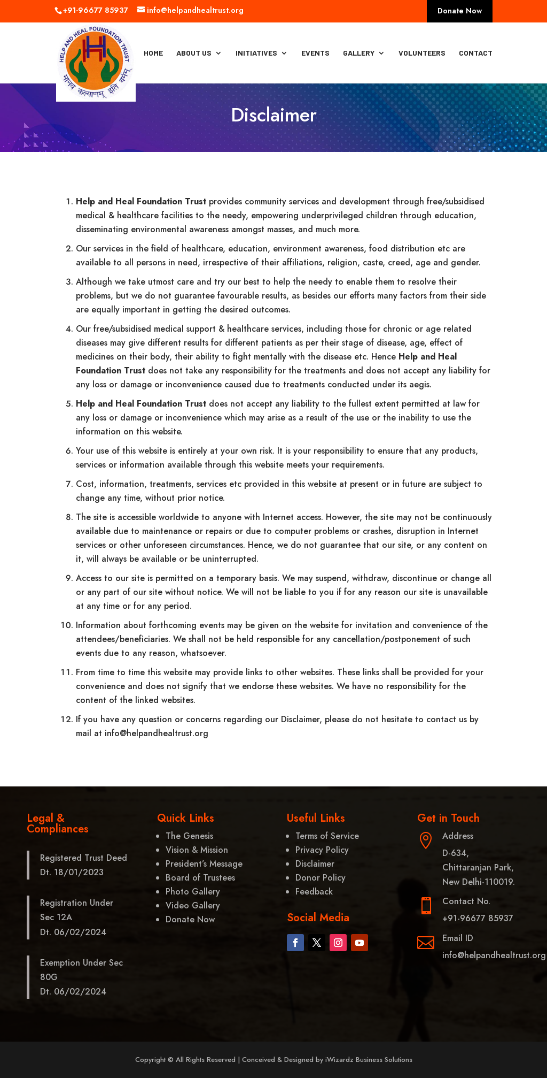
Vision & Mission (197, 850)
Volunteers (422, 53)
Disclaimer (314, 864)
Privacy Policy (322, 850)
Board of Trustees (200, 877)
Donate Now (459, 11)
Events (315, 53)
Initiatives (256, 53)
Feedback (314, 891)
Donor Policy (320, 877)
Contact (476, 53)
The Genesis (189, 836)
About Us (194, 53)
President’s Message (204, 864)
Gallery (358, 53)
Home (153, 53)
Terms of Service (327, 836)
